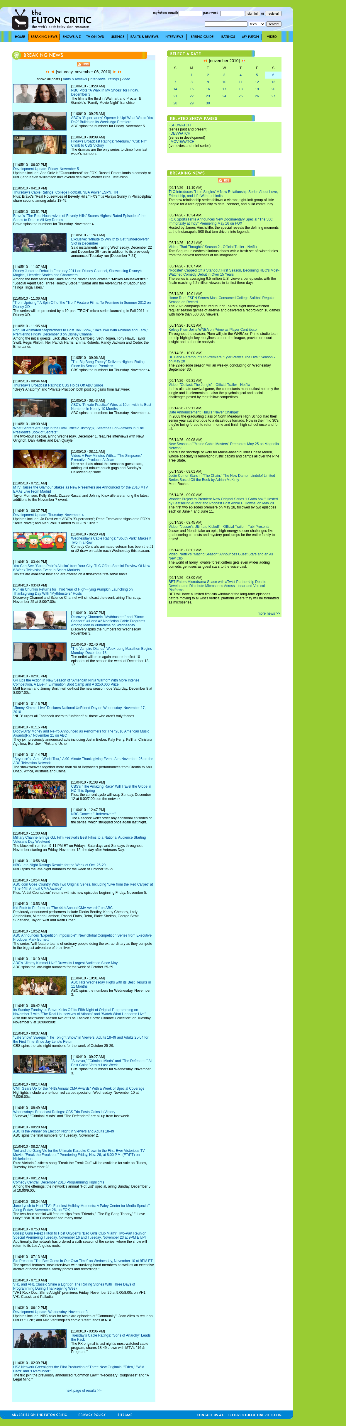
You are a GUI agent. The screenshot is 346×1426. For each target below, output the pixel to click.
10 (224, 82)
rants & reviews (75, 79)
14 (175, 89)
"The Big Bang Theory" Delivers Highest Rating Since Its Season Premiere (108, 364)
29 (192, 103)
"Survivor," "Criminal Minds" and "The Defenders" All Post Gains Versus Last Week (111, 1063)
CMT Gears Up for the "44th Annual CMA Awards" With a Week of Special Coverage (78, 1088)
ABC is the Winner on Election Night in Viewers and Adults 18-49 (63, 1131)
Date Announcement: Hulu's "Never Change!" (204, 412)
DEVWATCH (180, 133)
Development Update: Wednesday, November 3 (50, 1312)
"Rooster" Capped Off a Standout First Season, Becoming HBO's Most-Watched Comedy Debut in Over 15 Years (224, 272)
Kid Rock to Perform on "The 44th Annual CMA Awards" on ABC (63, 908)
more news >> (269, 613)
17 (224, 89)
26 (257, 96)
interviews (97, 79)
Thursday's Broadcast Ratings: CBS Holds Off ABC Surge (58, 385)
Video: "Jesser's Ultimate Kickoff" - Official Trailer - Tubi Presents (219, 527)
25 (240, 96)
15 (192, 89)
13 (273, 82)
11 (240, 82)
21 (175, 96)
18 (240, 89)
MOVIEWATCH (182, 142)
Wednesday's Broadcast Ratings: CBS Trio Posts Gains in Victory (64, 1112)
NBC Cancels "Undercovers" (93, 814)
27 (273, 96)
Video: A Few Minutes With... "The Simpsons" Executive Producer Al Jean (106, 458)
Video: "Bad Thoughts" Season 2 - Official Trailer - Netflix (213, 247)
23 (208, 96)
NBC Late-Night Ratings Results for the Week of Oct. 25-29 (59, 865)
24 (224, 96)
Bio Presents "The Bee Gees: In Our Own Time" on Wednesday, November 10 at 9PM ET (83, 1261)
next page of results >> (83, 1390)
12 (257, 82)
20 (273, 89)
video (126, 79)
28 (175, 103)
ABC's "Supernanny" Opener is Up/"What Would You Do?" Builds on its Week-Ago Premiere (112, 120)
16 (208, 89)
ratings (113, 79)
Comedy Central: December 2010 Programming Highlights (58, 1182)
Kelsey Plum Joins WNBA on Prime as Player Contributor (213, 330)
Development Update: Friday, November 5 (46, 169)
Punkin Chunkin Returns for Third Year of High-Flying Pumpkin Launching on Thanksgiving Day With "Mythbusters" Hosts (73, 591)
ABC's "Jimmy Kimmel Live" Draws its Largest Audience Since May (65, 963)
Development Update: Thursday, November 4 (48, 515)
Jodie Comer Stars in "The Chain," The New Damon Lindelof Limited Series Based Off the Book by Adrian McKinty (222, 478)
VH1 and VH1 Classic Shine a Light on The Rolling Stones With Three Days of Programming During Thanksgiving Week (74, 1286)
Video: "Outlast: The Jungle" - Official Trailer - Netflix (209, 385)
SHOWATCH (181, 125)
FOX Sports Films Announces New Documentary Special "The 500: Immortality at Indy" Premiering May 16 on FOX (221, 221)
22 (192, 96)
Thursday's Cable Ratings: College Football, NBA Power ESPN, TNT (66, 192)
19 (257, 89)
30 (208, 103)
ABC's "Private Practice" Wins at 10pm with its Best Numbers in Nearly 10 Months (111, 407)
